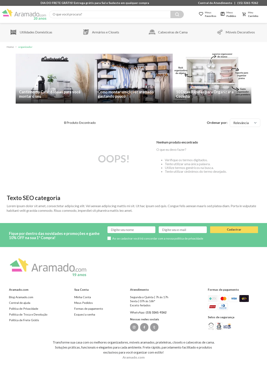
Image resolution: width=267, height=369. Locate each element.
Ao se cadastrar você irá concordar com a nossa (157, 238)
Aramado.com (134, 357)
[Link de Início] (10, 47)
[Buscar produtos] (177, 14)
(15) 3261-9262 (247, 3)
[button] (216, 3)
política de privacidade (188, 238)
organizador (25, 46)
